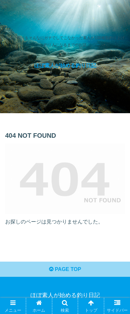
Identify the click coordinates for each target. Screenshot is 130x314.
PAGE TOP (65, 269)
